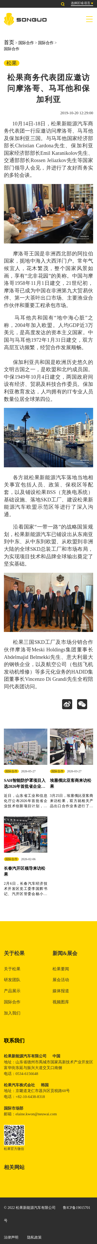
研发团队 (12, 980)
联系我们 (14, 1040)
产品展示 (12, 991)
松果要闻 (61, 969)
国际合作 (26, 43)
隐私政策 (34, 1237)
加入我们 (12, 1013)
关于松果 (12, 969)
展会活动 (61, 980)
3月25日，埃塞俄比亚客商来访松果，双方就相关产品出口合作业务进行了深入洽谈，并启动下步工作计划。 (71, 806)
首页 (9, 42)
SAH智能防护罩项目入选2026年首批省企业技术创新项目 (25, 786)
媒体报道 (61, 991)
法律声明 (11, 1237)
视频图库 (61, 1002)
